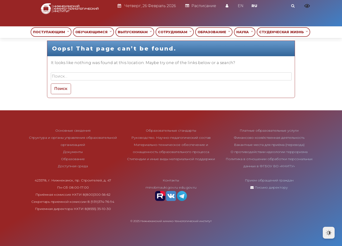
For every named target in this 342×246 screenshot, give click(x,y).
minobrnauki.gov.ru (162, 187)
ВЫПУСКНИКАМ (135, 32)
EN (240, 6)
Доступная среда (73, 166)
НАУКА (244, 32)
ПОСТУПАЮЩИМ (51, 32)
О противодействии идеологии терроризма (269, 152)
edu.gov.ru (187, 187)
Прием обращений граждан (269, 180)
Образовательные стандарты (171, 130)
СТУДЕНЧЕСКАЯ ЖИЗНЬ (283, 32)
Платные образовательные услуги (269, 130)
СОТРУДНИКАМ (174, 32)
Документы (73, 152)
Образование (73, 159)
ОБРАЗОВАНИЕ (214, 32)
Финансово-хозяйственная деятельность (269, 137)
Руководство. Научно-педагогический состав (171, 137)
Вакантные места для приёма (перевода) (269, 145)
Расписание (200, 6)
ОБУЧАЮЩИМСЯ (93, 32)
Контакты (171, 180)
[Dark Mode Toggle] (329, 233)
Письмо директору (271, 187)
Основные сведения (72, 130)
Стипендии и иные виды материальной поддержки (171, 159)
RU (254, 6)
